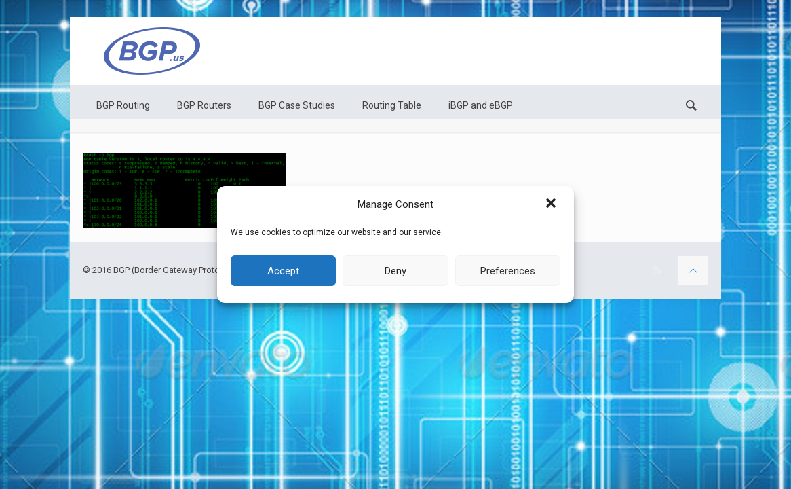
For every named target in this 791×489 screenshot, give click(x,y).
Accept (283, 271)
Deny (395, 271)
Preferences (507, 271)
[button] (552, 204)
